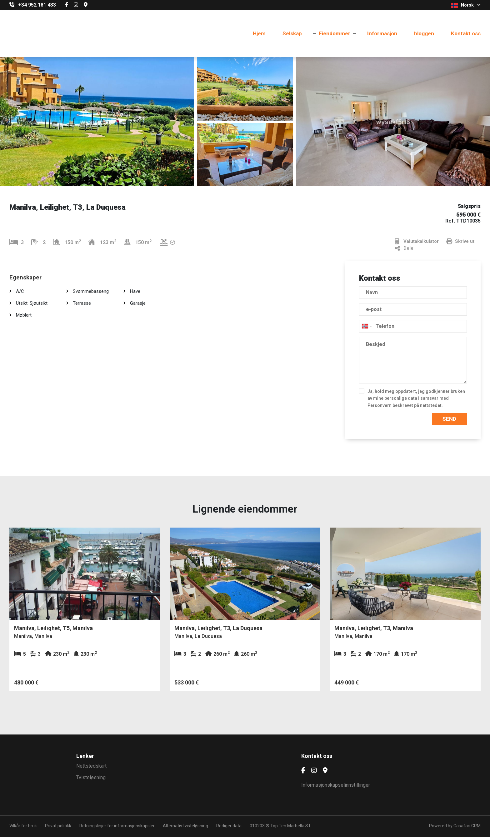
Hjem (259, 33)
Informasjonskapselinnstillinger (335, 785)
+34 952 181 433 (37, 5)
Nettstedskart (91, 766)
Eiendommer (334, 33)
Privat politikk (58, 825)
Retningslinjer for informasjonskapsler (117, 825)
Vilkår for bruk (23, 825)
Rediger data (229, 825)
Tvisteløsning (91, 777)
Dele (404, 248)
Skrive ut (460, 241)
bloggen (424, 33)
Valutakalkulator (417, 241)
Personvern (380, 405)
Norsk (466, 5)
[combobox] (413, 326)
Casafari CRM (467, 825)
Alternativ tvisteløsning (185, 825)
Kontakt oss (466, 33)
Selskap (292, 33)
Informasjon (382, 33)
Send (449, 419)
